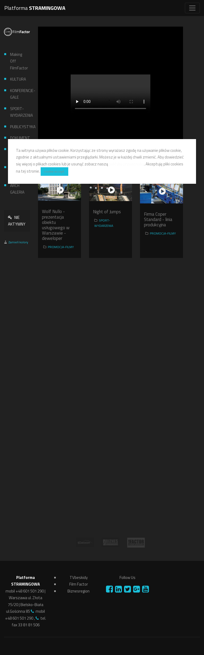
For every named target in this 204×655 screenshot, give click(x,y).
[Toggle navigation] (192, 8)
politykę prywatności (126, 164)
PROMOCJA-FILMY (61, 246)
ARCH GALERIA (17, 188)
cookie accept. (54, 171)
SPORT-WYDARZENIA (18, 112)
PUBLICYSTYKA (18, 127)
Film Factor (78, 584)
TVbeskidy (79, 577)
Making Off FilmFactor (18, 61)
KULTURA (18, 79)
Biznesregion (78, 591)
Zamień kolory (18, 242)
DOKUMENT (18, 138)
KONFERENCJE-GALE (18, 94)
